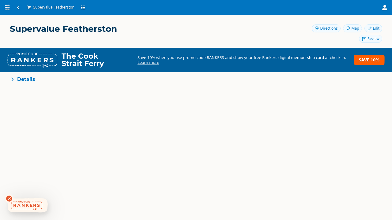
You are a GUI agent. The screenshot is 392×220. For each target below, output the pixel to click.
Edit (373, 28)
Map (352, 28)
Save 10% (369, 60)
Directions (326, 28)
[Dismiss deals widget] (9, 199)
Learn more (148, 62)
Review (370, 38)
